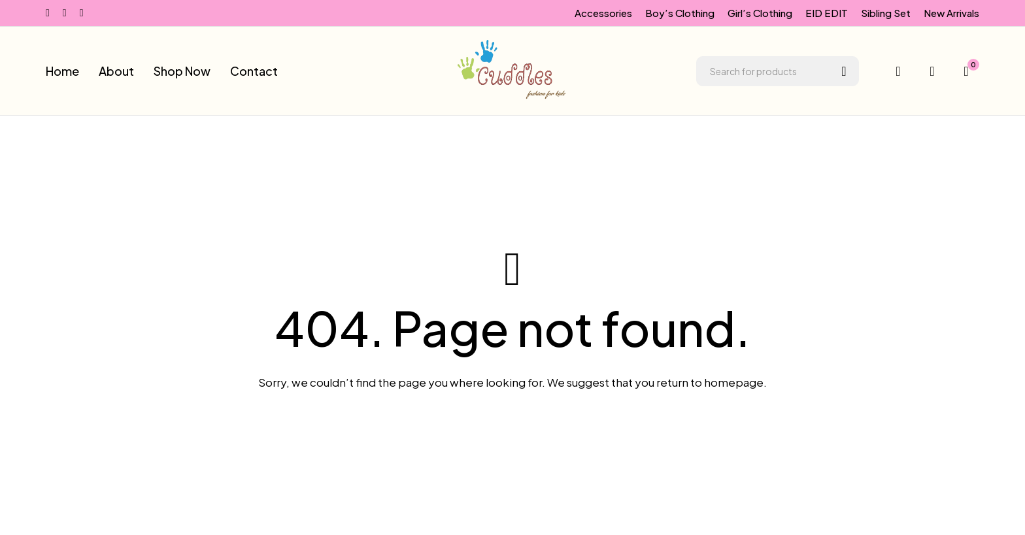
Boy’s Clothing (679, 13)
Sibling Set (886, 13)
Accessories (603, 13)
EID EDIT (826, 13)
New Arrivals (951, 13)
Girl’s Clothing (760, 13)
